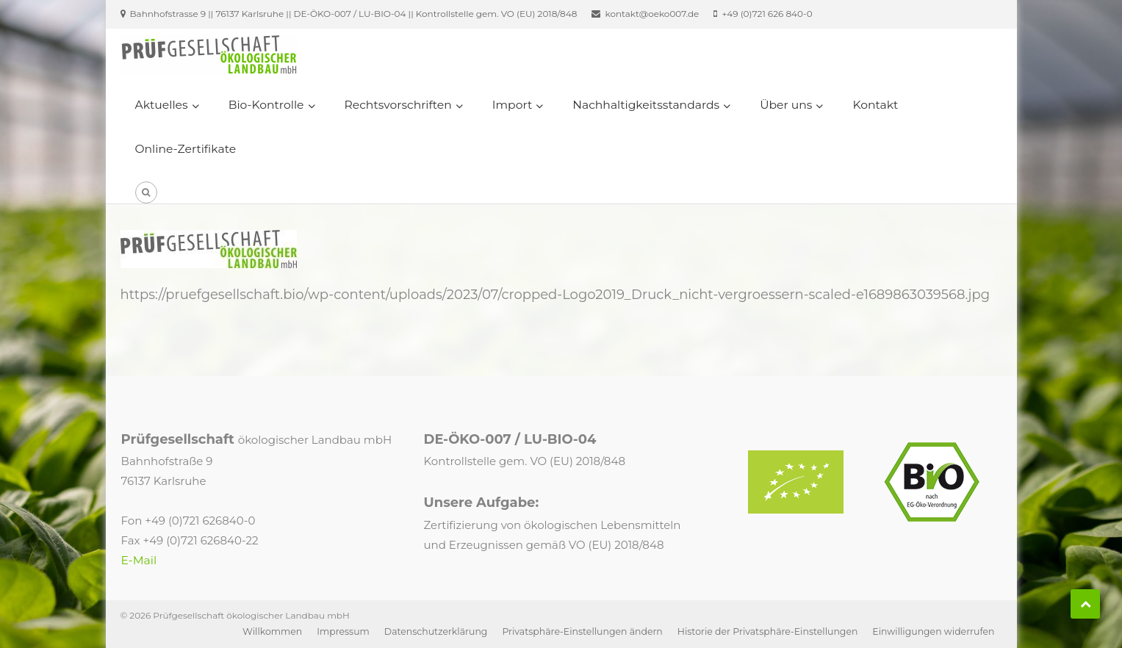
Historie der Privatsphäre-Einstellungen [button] (767, 631)
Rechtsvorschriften (398, 105)
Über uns (786, 105)
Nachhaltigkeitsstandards (645, 105)
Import (512, 105)
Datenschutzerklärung (436, 631)
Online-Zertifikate (186, 149)
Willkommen (272, 631)
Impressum (343, 631)
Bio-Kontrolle (266, 105)
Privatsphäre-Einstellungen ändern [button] (582, 631)
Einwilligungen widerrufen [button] (933, 631)
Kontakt (875, 105)
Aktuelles (161, 105)
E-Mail (139, 560)
